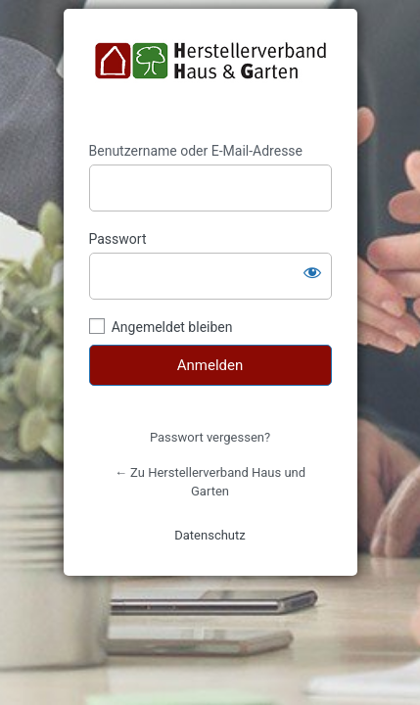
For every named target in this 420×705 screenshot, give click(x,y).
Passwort (118, 239)
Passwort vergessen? (210, 437)
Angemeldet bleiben (172, 327)
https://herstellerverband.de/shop (210, 75)
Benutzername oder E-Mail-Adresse (196, 151)
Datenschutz (209, 535)
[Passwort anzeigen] (312, 272)
